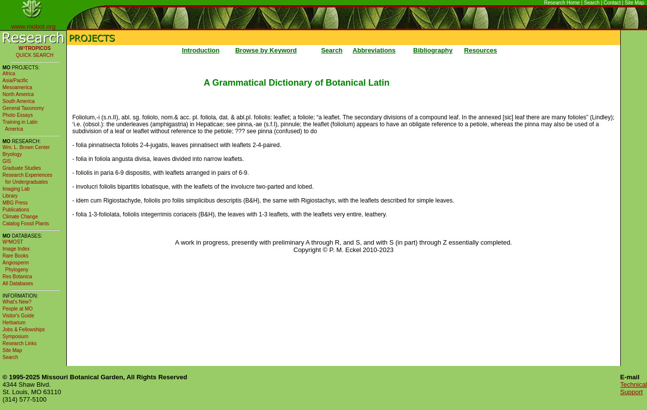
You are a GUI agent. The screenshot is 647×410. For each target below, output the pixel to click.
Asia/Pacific (15, 80)
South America (18, 101)
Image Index (16, 249)
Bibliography (432, 50)
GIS (6, 161)
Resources (480, 50)
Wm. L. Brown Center (26, 147)
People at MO (17, 308)
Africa (8, 73)
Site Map (634, 2)
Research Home (562, 2)
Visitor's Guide (18, 315)
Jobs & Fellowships (23, 329)
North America (18, 94)
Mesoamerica (17, 87)
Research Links (19, 343)
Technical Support (633, 388)
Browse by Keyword (266, 50)
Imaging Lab (16, 189)
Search (592, 2)
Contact (611, 2)
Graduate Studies (21, 168)
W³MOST (12, 242)
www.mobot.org (33, 26)
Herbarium (14, 322)
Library (10, 196)
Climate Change (20, 216)
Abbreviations (374, 50)
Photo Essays (17, 115)
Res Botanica (17, 276)
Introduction (201, 50)
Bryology (12, 154)
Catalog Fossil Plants (25, 223)
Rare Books (15, 255)
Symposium (15, 336)
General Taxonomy (23, 108)
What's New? (17, 302)
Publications (15, 209)
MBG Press (15, 202)
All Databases (17, 283)
